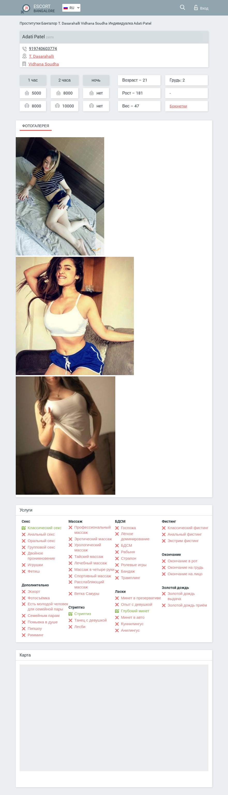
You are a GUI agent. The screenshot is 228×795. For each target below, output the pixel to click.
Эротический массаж (93, 539)
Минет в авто (133, 617)
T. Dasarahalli (69, 23)
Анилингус (130, 630)
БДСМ (126, 545)
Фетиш (34, 571)
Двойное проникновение (41, 556)
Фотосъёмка (39, 598)
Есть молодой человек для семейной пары (48, 606)
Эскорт (34, 591)
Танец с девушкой (90, 620)
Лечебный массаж (90, 563)
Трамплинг (130, 577)
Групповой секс (41, 547)
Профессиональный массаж (92, 530)
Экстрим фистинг (183, 540)
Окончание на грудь (185, 567)
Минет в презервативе (141, 598)
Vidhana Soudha (94, 23)
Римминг (35, 635)
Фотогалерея (35, 126)
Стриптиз (82, 613)
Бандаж (128, 571)
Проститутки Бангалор (38, 23)
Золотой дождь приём (187, 605)
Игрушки (35, 565)
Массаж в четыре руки (94, 569)
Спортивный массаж (92, 576)
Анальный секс (41, 534)
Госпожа (128, 528)
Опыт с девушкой (136, 604)
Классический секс (44, 528)
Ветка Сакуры (86, 593)
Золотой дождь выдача (181, 596)
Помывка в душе (43, 622)
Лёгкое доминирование (135, 536)
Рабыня (128, 552)
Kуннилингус (132, 624)
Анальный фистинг (185, 534)
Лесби (80, 626)
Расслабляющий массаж (89, 584)
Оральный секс (41, 540)
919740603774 (43, 48)
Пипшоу (35, 628)
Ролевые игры (134, 565)
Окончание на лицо (185, 574)
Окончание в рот (182, 561)
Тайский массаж (88, 556)
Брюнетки (178, 106)
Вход (201, 7)
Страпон (128, 558)
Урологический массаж (87, 547)
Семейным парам (43, 615)
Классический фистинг (188, 528)
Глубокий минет (135, 611)
